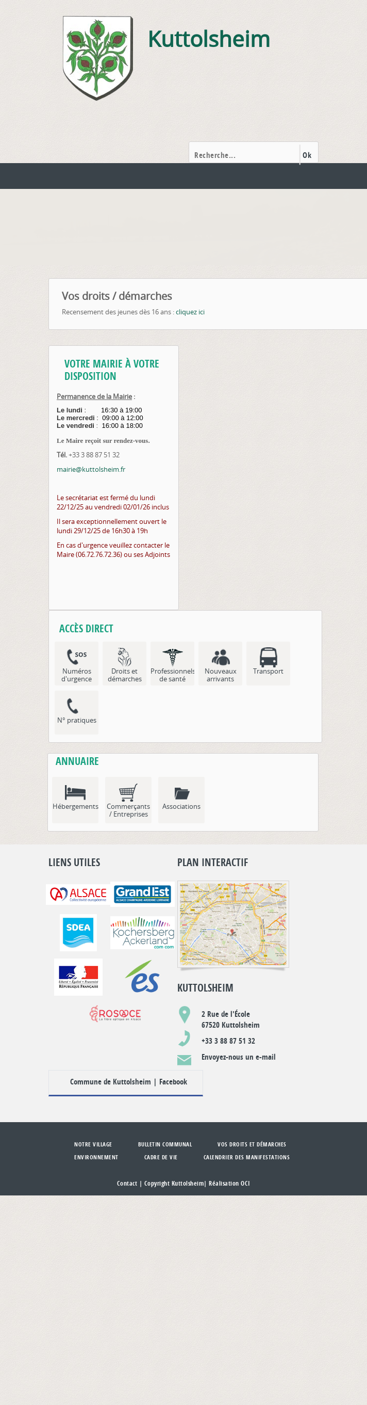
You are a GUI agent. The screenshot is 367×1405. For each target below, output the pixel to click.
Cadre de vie (161, 1157)
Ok (307, 155)
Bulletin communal (165, 1144)
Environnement (96, 1157)
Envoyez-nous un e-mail (239, 1056)
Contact (127, 1183)
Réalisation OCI (230, 1183)
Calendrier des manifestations (247, 1157)
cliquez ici (190, 311)
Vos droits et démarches (252, 1144)
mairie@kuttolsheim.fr (91, 469)
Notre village (93, 1144)
